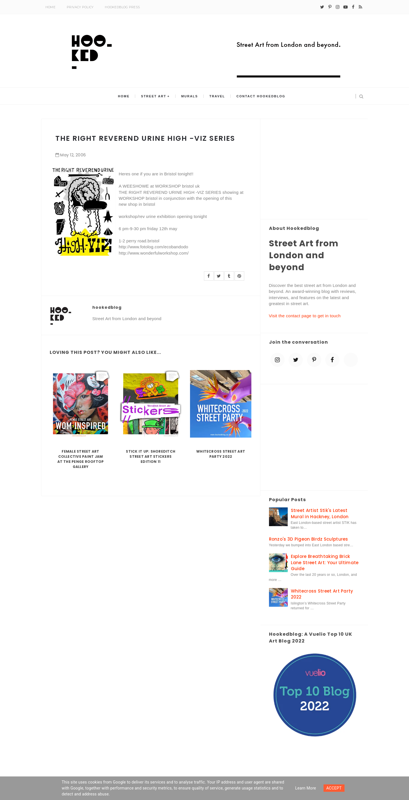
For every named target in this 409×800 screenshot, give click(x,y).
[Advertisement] (314, 169)
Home (50, 7)
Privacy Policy (80, 7)
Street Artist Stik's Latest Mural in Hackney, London (320, 513)
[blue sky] (351, 360)
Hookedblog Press (122, 7)
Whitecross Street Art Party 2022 (220, 454)
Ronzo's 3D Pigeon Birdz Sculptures (308, 539)
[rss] (360, 7)
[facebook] (353, 7)
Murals (189, 96)
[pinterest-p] (329, 7)
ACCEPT (334, 788)
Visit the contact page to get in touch (305, 315)
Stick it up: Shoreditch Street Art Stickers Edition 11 (150, 456)
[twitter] (322, 7)
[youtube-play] (345, 7)
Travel (217, 96)
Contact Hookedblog (261, 96)
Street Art (153, 96)
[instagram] (337, 7)
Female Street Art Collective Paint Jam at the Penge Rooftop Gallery (80, 459)
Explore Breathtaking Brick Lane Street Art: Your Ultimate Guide (325, 562)
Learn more (305, 788)
